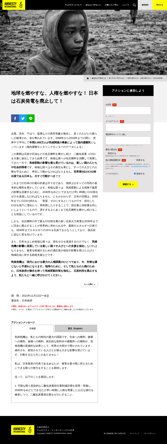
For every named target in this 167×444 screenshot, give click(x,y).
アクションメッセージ (23, 322)
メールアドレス (114, 121)
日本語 (32, 328)
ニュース (125, 5)
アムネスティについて (73, 5)
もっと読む (88, 284)
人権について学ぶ (111, 5)
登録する (140, 174)
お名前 (111, 104)
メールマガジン (112, 174)
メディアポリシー (149, 433)
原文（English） (76, 328)
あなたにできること (93, 5)
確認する (127, 184)
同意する (112, 153)
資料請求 (145, 5)
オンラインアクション (116, 78)
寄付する (159, 5)
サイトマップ (134, 433)
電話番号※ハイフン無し (115, 134)
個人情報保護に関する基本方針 (139, 166)
